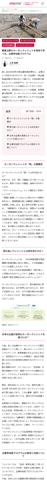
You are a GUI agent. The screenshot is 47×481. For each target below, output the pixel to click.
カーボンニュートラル (10, 41)
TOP (3, 9)
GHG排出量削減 (8, 45)
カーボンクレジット (27, 41)
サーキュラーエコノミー (25, 45)
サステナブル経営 (12, 9)
